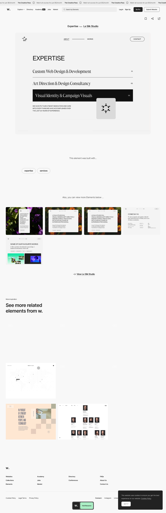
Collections (10, 480)
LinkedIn (117, 498)
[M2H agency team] (83, 422)
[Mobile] (24, 221)
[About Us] (31, 341)
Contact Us (104, 484)
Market (55, 9)
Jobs (49, 9)
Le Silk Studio (90, 26)
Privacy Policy (33, 498)
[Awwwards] (8, 9)
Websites (9, 476)
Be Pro (138, 9)
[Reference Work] (24, 251)
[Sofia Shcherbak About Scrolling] (83, 341)
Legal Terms (22, 498)
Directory (30, 9)
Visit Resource (86, 506)
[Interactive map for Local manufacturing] (135, 341)
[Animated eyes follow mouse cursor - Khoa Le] (83, 381)
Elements (9, 484)
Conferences (73, 480)
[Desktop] (63, 221)
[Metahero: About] (135, 381)
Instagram (108, 498)
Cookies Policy (11, 498)
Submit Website (151, 9)
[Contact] (141, 221)
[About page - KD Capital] (31, 381)
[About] (102, 221)
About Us (103, 480)
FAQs (102, 476)
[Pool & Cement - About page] (31, 422)
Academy (40, 9)
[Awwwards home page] (76, 505)
